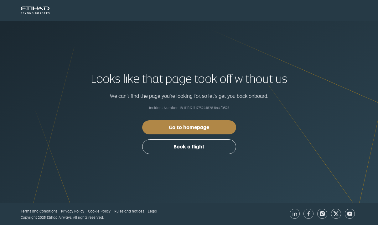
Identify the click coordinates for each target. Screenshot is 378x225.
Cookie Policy (99, 211)
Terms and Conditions (39, 211)
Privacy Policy (72, 211)
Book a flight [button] (189, 146)
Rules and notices (129, 211)
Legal (152, 211)
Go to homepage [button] (189, 127)
